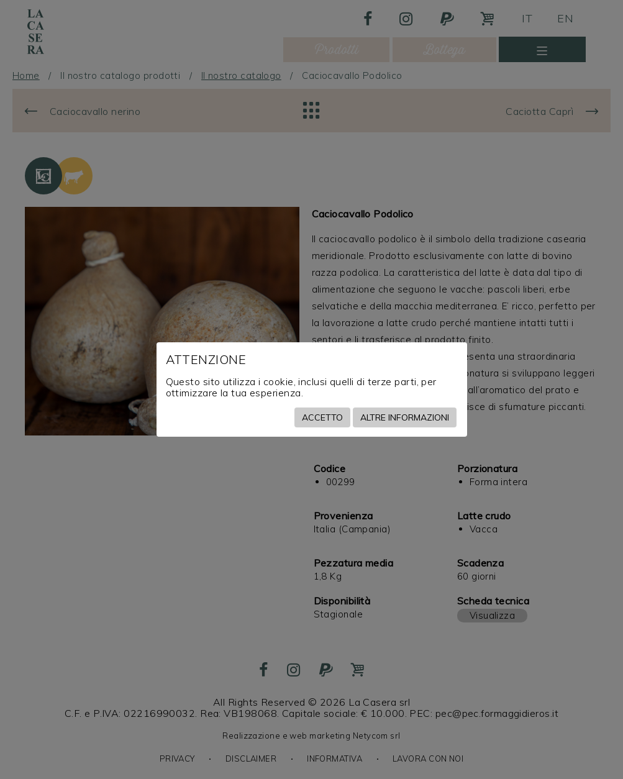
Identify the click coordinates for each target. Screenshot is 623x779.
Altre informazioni (404, 417)
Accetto (322, 417)
